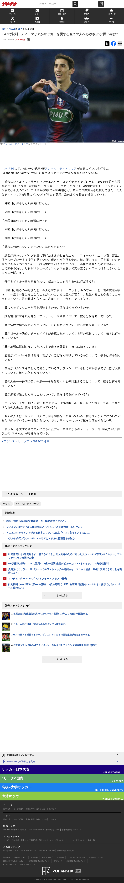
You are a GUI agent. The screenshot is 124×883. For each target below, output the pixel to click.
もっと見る (62, 595)
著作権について (20, 857)
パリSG (10, 168)
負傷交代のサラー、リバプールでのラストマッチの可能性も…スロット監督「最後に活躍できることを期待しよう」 (65, 571)
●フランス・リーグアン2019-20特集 (25, 441)
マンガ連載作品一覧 (33, 840)
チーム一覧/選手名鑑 (65, 850)
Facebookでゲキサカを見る (18, 762)
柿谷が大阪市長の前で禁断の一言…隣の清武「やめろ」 (36, 521)
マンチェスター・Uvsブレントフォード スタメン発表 (37, 578)
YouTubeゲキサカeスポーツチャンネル (44, 830)
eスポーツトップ (50, 840)
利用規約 (60, 857)
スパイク (52, 809)
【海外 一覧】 (20, 39)
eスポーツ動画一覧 (87, 840)
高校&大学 (30, 809)
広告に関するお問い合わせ (14, 861)
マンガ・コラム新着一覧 (13, 840)
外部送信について (96, 857)
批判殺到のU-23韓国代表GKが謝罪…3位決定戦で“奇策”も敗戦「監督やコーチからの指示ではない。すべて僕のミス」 (64, 586)
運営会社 (34, 857)
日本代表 (6, 809)
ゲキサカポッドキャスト (71, 830)
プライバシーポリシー (76, 857)
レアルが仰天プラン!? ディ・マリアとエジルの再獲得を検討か (40, 538)
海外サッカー (41, 809)
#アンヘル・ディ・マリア (27, 504)
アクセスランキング (28, 850)
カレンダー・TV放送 (46, 850)
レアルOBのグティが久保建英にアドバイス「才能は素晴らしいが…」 (44, 526)
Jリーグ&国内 (18, 809)
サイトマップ (47, 857)
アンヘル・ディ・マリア (15, 144)
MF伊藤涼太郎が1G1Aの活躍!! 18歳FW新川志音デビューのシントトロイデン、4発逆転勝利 (58, 563)
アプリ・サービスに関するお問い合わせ (70, 861)
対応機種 (6, 857)
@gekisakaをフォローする (18, 755)
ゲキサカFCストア (10, 850)
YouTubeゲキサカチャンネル (14, 830)
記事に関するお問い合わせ (39, 861)
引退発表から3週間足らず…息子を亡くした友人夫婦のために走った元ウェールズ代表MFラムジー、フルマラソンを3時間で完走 (65, 556)
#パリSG (6, 504)
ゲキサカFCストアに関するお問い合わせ (19, 864)
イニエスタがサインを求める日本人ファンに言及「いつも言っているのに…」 (48, 532)
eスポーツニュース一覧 (68, 840)
